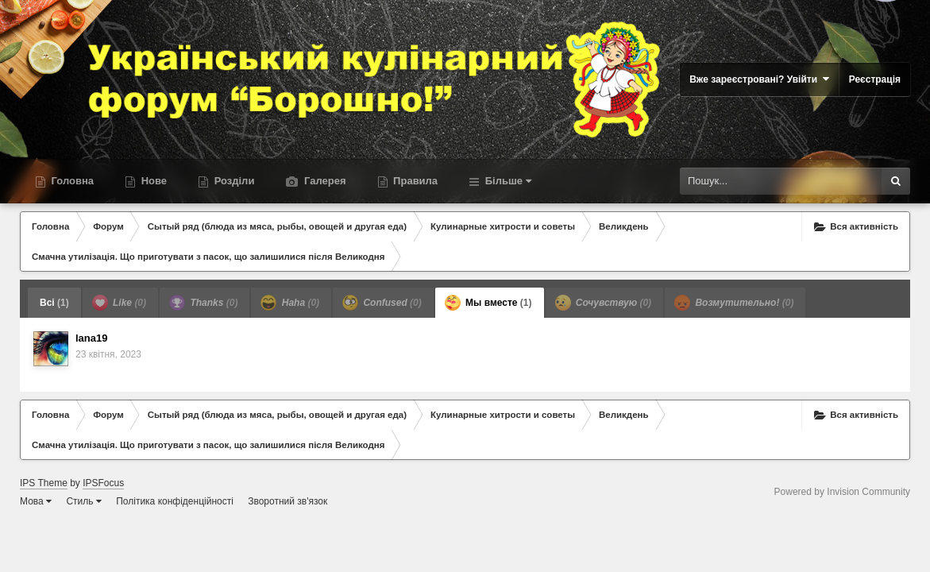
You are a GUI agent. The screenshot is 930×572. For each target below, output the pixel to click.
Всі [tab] (54, 302)
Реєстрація (875, 79)
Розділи (232, 181)
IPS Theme (44, 483)
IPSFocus (103, 483)
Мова (36, 501)
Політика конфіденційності (174, 501)
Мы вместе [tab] (488, 303)
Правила (414, 181)
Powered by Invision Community (842, 491)
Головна (71, 181)
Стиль (83, 501)
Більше (506, 181)
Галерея (323, 181)
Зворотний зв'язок (287, 501)
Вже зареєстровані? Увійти (759, 79)
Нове (152, 181)
